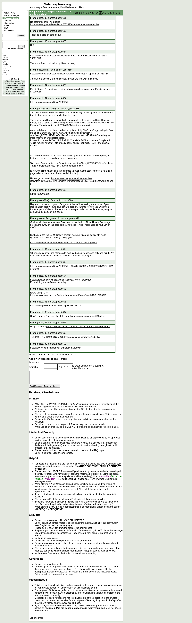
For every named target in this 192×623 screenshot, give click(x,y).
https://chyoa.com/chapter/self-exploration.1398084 (55, 348)
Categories (9, 23)
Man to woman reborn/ (15, 85)
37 (106, 13)
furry (4, 62)
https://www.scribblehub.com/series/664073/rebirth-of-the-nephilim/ (63, 242)
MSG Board (14, 79)
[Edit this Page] (36, 618)
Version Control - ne (14, 87)
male (5, 68)
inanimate (7, 66)
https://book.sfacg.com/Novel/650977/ (49, 102)
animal (5, 58)
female (5, 60)
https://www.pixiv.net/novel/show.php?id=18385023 (55, 305)
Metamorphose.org (57, 4)
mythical (6, 70)
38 (109, 13)
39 (112, 13)
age (4, 55)
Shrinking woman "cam (15, 81)
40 (115, 13)
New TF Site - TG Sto (15, 83)
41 (118, 13)
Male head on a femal (15, 94)
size (4, 72)
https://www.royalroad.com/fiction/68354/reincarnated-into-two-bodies (64, 24)
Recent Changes (11, 15)
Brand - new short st (14, 90)
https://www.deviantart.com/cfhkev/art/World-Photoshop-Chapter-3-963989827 (69, 73)
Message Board (11, 18)
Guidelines (9, 31)
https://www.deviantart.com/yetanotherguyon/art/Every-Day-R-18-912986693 (68, 295)
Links (6, 25)
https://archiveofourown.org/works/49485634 (82, 316)
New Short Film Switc (15, 92)
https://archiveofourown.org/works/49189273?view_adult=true (60, 280)
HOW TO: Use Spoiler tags (103, 479)
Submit (7, 20)
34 (97, 13)
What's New (9, 13)
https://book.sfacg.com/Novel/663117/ (81, 337)
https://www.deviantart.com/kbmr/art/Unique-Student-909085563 (78, 326)
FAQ (6, 28)
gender (5, 64)
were (5, 74)
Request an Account (15, 49)
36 (103, 13)
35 (100, 13)
